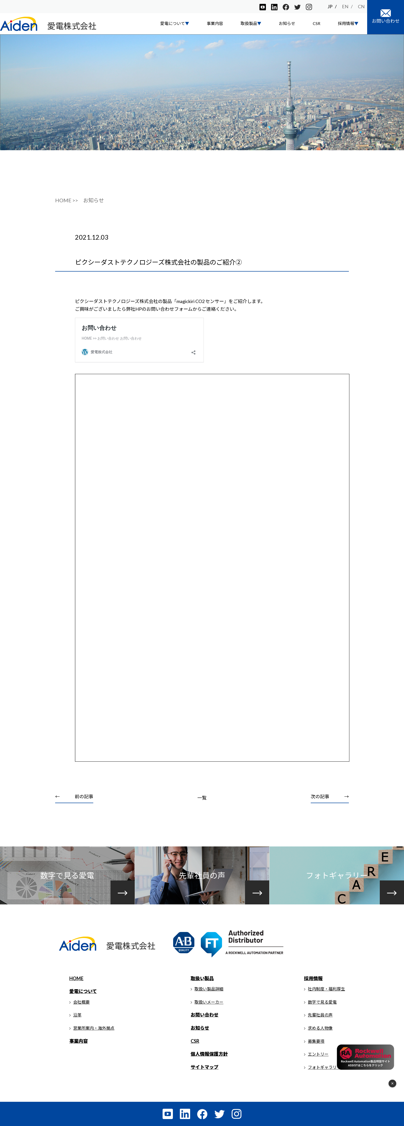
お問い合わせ (204, 1015)
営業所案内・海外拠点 (93, 1028)
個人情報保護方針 (209, 1054)
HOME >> (66, 200)
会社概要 (81, 1001)
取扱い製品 (202, 978)
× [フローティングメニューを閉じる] (392, 1083)
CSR (316, 23)
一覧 (202, 798)
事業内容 (215, 23)
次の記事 (320, 796)
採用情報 (313, 978)
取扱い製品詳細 (209, 988)
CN (361, 6)
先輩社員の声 (320, 1014)
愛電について (83, 991)
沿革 (77, 1014)
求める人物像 (320, 1028)
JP (329, 6)
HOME (76, 978)
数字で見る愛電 (322, 1001)
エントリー (318, 1054)
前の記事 (84, 796)
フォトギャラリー (324, 1067)
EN (345, 6)
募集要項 (316, 1041)
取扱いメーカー (209, 1001)
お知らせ (287, 23)
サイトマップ (204, 1067)
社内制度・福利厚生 (326, 988)
